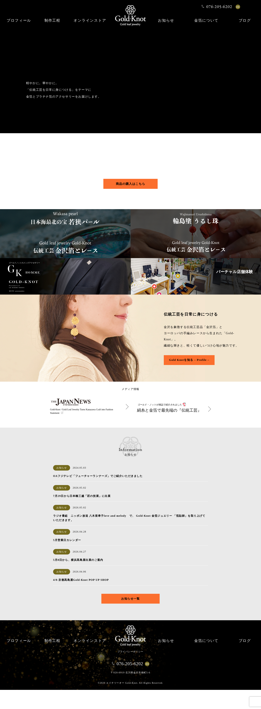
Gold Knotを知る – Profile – (192, 378)
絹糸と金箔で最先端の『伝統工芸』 (172, 422)
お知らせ (166, 20)
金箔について (206, 20)
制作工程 (52, 20)
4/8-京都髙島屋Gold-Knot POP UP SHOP (81, 598)
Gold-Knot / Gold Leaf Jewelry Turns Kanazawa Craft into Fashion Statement (82, 430)
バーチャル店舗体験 (224, 294)
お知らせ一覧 (130, 617)
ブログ (245, 20)
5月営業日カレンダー (67, 558)
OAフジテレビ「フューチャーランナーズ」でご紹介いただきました (98, 494)
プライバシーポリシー (130, 671)
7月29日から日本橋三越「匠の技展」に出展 (82, 514)
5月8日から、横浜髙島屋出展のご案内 (78, 578)
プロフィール (19, 20)
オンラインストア (90, 20)
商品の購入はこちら (130, 185)
